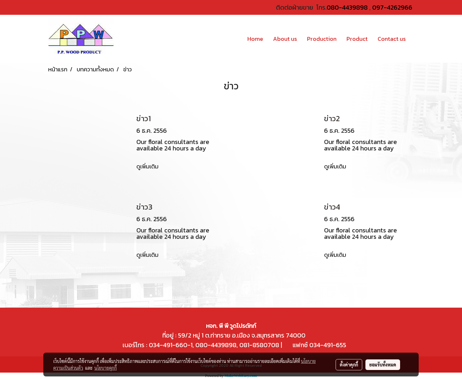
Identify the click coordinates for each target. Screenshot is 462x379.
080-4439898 (347, 7)
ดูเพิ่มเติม (148, 166)
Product (357, 38)
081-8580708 (259, 345)
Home (255, 38)
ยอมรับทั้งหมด (382, 364)
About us (285, 38)
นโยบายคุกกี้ (105, 368)
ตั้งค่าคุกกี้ (349, 364)
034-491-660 (167, 345)
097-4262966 (392, 7)
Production (322, 38)
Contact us (392, 38)
